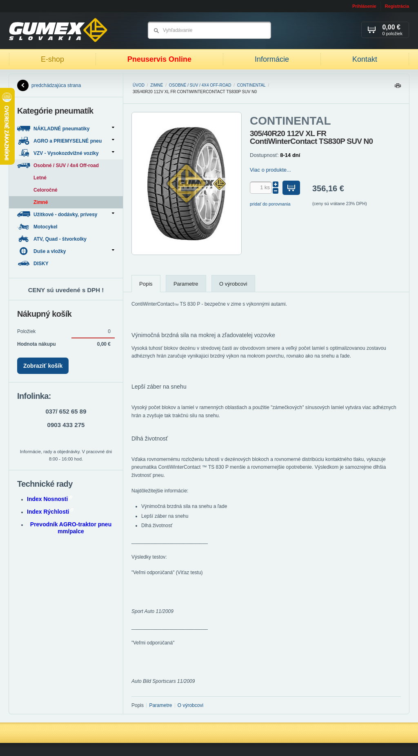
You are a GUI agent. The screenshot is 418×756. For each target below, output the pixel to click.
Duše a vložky (65, 251)
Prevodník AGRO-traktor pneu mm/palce (70, 528)
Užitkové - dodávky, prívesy (65, 214)
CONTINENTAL (251, 85)
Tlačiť (397, 87)
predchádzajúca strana (49, 85)
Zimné (156, 85)
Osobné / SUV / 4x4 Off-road (200, 85)
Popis (146, 284)
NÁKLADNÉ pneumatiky (65, 128)
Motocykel (38, 226)
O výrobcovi (233, 284)
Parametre (185, 284)
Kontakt (364, 59)
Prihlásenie (364, 6)
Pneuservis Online (159, 59)
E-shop (52, 59)
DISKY (33, 263)
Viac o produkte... (270, 170)
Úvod (139, 85)
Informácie (272, 59)
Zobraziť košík (42, 365)
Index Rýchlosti (50, 511)
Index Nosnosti (49, 499)
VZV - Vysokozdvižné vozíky (65, 153)
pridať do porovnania (270, 203)
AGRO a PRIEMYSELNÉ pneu (65, 141)
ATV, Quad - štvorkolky (52, 239)
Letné (40, 178)
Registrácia (397, 6)
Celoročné (45, 190)
